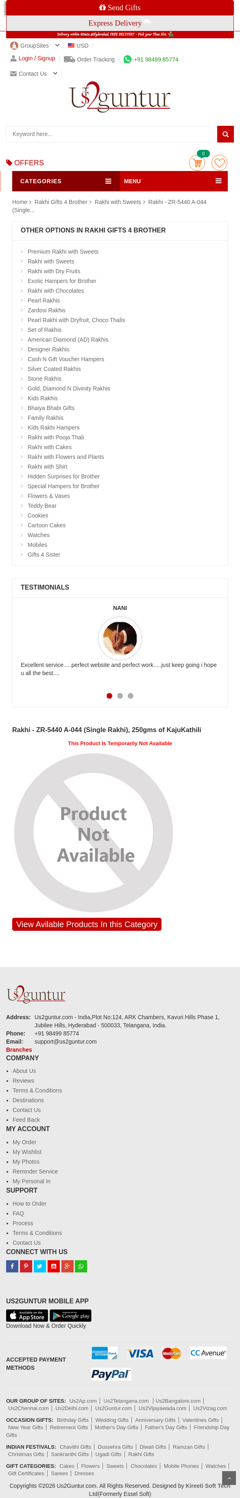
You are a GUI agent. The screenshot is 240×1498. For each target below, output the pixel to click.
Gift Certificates (26, 1473)
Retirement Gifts (69, 1427)
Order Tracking (89, 59)
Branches (19, 1049)
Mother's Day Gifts (116, 1427)
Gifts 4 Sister (44, 554)
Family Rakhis (45, 418)
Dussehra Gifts (115, 1447)
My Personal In (31, 1181)
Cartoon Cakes (46, 525)
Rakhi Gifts (142, 1454)
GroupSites (29, 45)
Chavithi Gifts (75, 1447)
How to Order (29, 1203)
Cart (197, 163)
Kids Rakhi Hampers (54, 427)
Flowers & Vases (49, 496)
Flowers (90, 1466)
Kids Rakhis (43, 398)
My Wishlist (27, 1152)
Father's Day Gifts (166, 1427)
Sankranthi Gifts (70, 1454)
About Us (24, 1071)
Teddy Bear (42, 505)
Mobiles (37, 545)
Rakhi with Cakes (50, 447)
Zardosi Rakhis (46, 310)
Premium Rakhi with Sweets (63, 251)
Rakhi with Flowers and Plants (66, 457)
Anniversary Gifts (155, 1420)
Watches (39, 535)
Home (19, 202)
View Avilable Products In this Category (86, 924)
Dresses (84, 1473)
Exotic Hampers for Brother (62, 281)
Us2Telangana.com (127, 1401)
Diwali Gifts (153, 1447)
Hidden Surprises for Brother (64, 476)
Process (23, 1223)
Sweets (115, 1466)
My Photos (26, 1161)
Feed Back (26, 1119)
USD (78, 45)
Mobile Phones (181, 1466)
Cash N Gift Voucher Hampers (66, 359)
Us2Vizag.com (210, 1408)
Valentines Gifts (200, 1420)
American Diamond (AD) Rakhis (68, 339)
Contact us (28, 73)
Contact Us (27, 1110)
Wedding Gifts (112, 1420)
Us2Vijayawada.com (163, 1408)
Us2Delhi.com (71, 1408)
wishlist (219, 163)
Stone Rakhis (44, 378)
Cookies (38, 515)
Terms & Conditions (37, 1090)
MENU (132, 181)
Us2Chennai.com (28, 1408)
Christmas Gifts (26, 1454)
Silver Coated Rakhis (54, 369)
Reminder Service (35, 1171)
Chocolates (144, 1466)
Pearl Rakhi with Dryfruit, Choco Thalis (76, 320)
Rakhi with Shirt (47, 466)
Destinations (28, 1100)
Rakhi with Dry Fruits (54, 271)
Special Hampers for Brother (64, 486)
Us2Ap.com (83, 1401)
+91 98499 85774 (150, 59)
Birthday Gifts (73, 1420)
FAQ (18, 1213)
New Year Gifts (25, 1427)
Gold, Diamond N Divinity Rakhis (69, 388)
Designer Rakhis (49, 349)
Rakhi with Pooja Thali (56, 437)
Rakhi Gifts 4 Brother (62, 202)
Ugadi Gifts (109, 1454)
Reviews (23, 1080)
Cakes (66, 1466)
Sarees (59, 1473)
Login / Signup (32, 58)
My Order (24, 1142)
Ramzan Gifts (189, 1447)
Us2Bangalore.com (178, 1401)
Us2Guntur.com (113, 1408)
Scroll (229, 1478)
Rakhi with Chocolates (56, 290)
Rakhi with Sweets (118, 202)
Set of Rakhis (44, 330)
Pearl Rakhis (44, 300)
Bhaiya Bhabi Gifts (51, 408)
